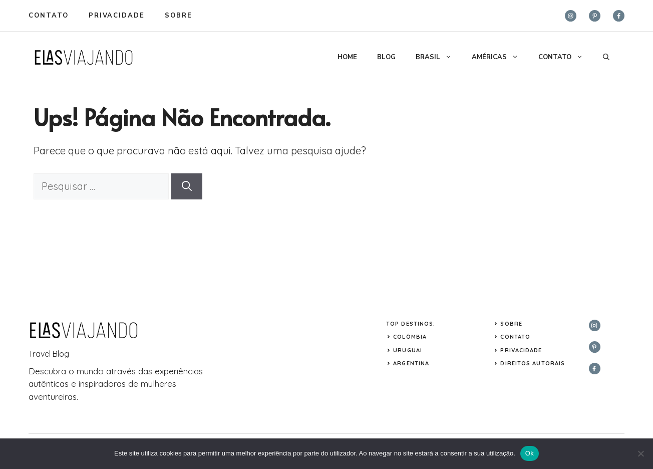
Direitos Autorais (532, 363)
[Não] (640, 453)
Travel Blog (49, 354)
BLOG (386, 57)
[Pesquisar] (186, 186)
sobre (178, 15)
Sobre (511, 323)
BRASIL (439, 57)
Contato (49, 15)
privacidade (117, 15)
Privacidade (521, 350)
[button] (606, 57)
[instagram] (570, 16)
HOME (347, 57)
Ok (529, 453)
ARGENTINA (411, 363)
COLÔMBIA (410, 336)
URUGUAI (407, 350)
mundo (90, 371)
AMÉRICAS (500, 57)
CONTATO (565, 57)
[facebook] (618, 16)
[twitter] (594, 16)
